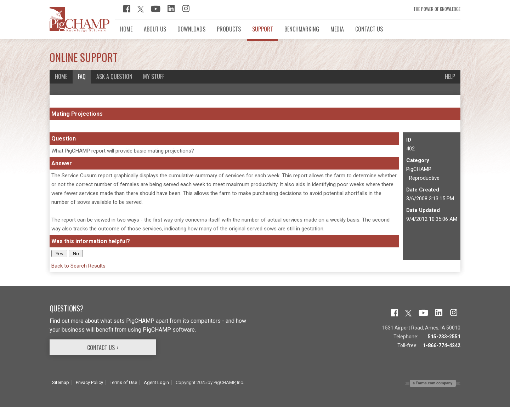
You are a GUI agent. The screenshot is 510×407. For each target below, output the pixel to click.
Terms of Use (123, 382)
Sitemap (60, 382)
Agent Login (156, 382)
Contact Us (101, 347)
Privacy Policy (89, 382)
